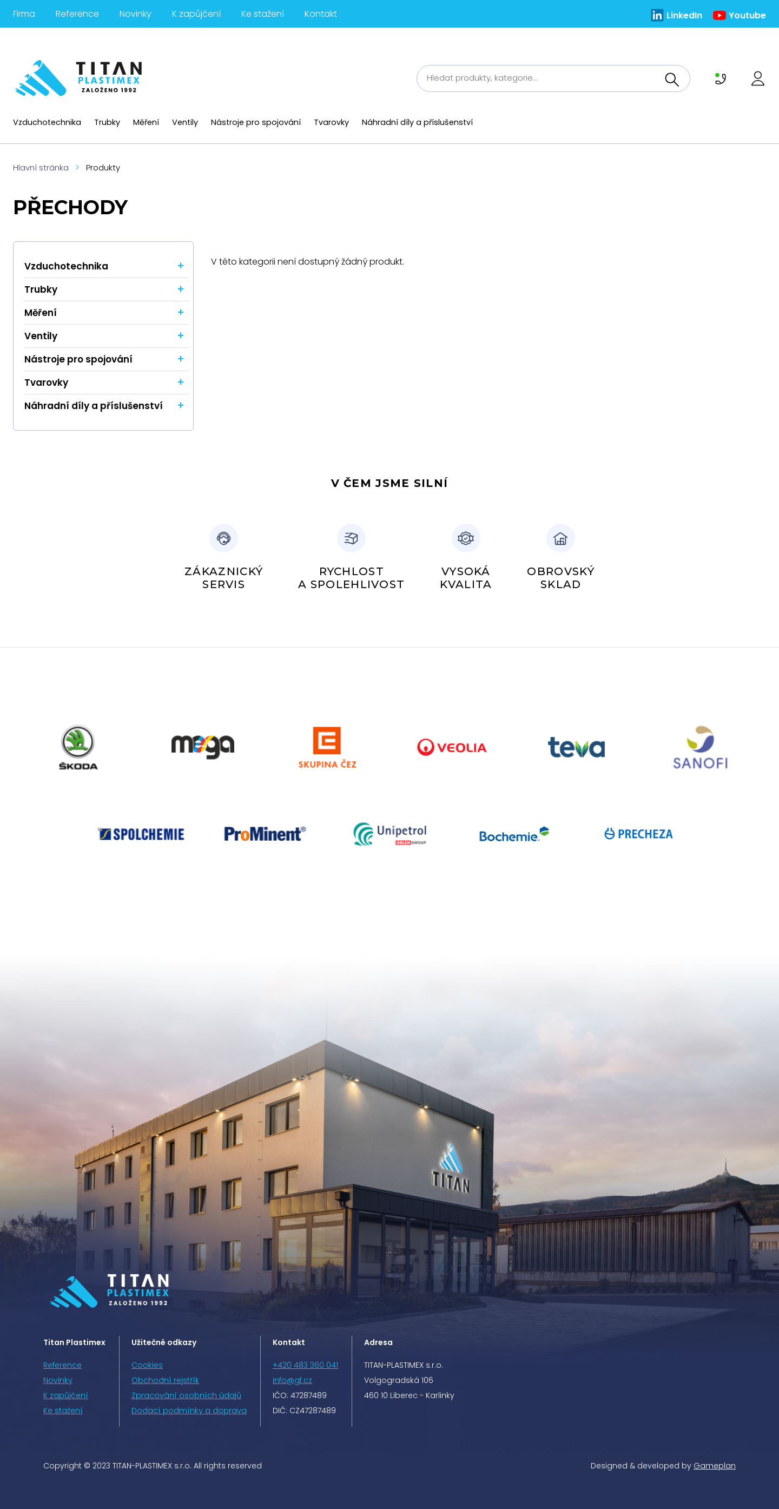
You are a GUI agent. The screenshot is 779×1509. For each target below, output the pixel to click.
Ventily (185, 122)
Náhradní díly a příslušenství (417, 122)
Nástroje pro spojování (256, 122)
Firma (24, 14)
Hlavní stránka (41, 167)
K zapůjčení (196, 14)
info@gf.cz (292, 1380)
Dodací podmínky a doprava (189, 1410)
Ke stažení (262, 14)
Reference (77, 14)
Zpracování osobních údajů (186, 1395)
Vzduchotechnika (47, 122)
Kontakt (321, 14)
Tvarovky (331, 122)
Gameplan (715, 1465)
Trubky (107, 122)
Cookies (147, 1365)
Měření (146, 122)
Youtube (747, 15)
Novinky (135, 14)
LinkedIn (684, 15)
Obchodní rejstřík (165, 1380)
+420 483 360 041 (305, 1365)
